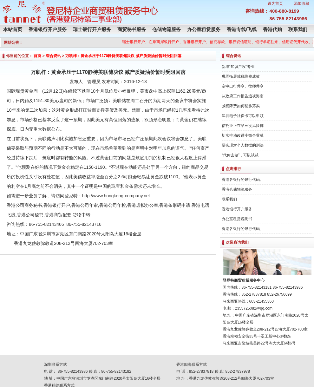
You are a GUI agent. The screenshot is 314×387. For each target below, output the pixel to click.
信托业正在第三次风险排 (243, 125)
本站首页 (12, 29)
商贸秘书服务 (131, 29)
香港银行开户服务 (48, 29)
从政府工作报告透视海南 (243, 96)
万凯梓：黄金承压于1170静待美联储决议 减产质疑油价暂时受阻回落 (123, 56)
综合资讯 (53, 56)
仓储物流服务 (166, 29)
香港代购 (272, 29)
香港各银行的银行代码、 (243, 179)
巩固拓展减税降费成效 (241, 76)
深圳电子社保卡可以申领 (243, 116)
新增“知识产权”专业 (238, 66)
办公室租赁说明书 (237, 219)
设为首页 (275, 3)
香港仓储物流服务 (237, 189)
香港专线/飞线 (242, 29)
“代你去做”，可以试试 (240, 155)
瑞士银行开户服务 (92, 29)
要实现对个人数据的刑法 (243, 145)
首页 (37, 56)
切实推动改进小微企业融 (243, 135)
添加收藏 (301, 3)
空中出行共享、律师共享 (243, 86)
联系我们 (297, 29)
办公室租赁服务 (203, 29)
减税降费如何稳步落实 (241, 106)
